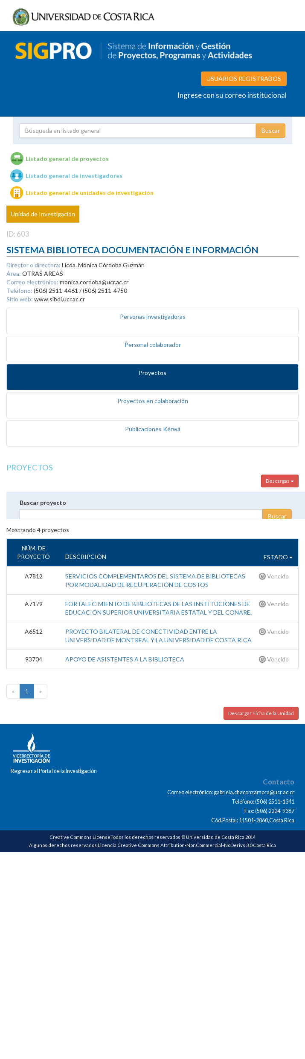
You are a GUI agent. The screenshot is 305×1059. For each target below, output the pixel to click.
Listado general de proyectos (67, 158)
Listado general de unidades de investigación (90, 192)
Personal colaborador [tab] (153, 344)
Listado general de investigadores (74, 175)
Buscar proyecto (43, 502)
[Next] (40, 691)
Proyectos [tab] (152, 372)
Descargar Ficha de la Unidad (261, 713)
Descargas (280, 481)
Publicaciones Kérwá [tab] (152, 428)
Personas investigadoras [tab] (153, 316)
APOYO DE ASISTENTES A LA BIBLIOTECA (124, 659)
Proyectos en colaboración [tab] (152, 400)
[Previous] (13, 691)
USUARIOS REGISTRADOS (243, 78)
